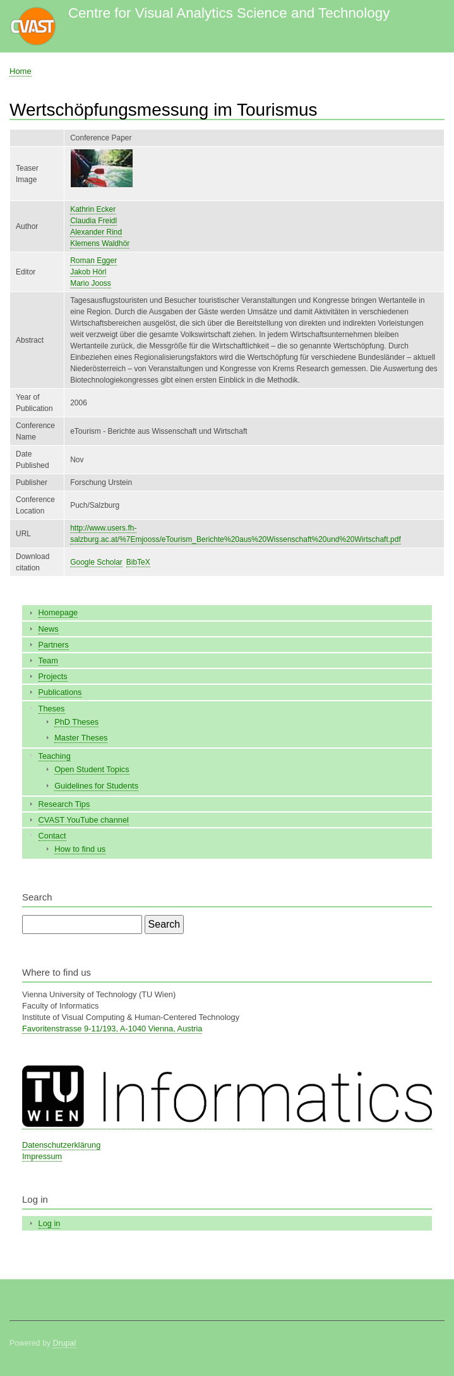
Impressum (42, 1156)
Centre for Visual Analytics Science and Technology (229, 13)
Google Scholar (96, 562)
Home (20, 71)
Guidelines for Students (96, 785)
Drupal (64, 1343)
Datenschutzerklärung (61, 1145)
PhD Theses (76, 722)
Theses (52, 708)
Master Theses (80, 737)
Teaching (55, 756)
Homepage (58, 612)
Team (48, 660)
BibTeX (138, 562)
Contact (52, 835)
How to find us (79, 849)
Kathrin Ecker (93, 209)
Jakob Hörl (88, 271)
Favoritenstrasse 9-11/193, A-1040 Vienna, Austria (112, 1028)
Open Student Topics (91, 769)
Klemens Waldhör (99, 243)
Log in (50, 1223)
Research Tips (64, 804)
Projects (53, 676)
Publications (60, 692)
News (49, 629)
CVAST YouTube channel (84, 820)
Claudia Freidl (93, 220)
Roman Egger (93, 260)
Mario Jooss (90, 283)
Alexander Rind (96, 232)
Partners (54, 644)
